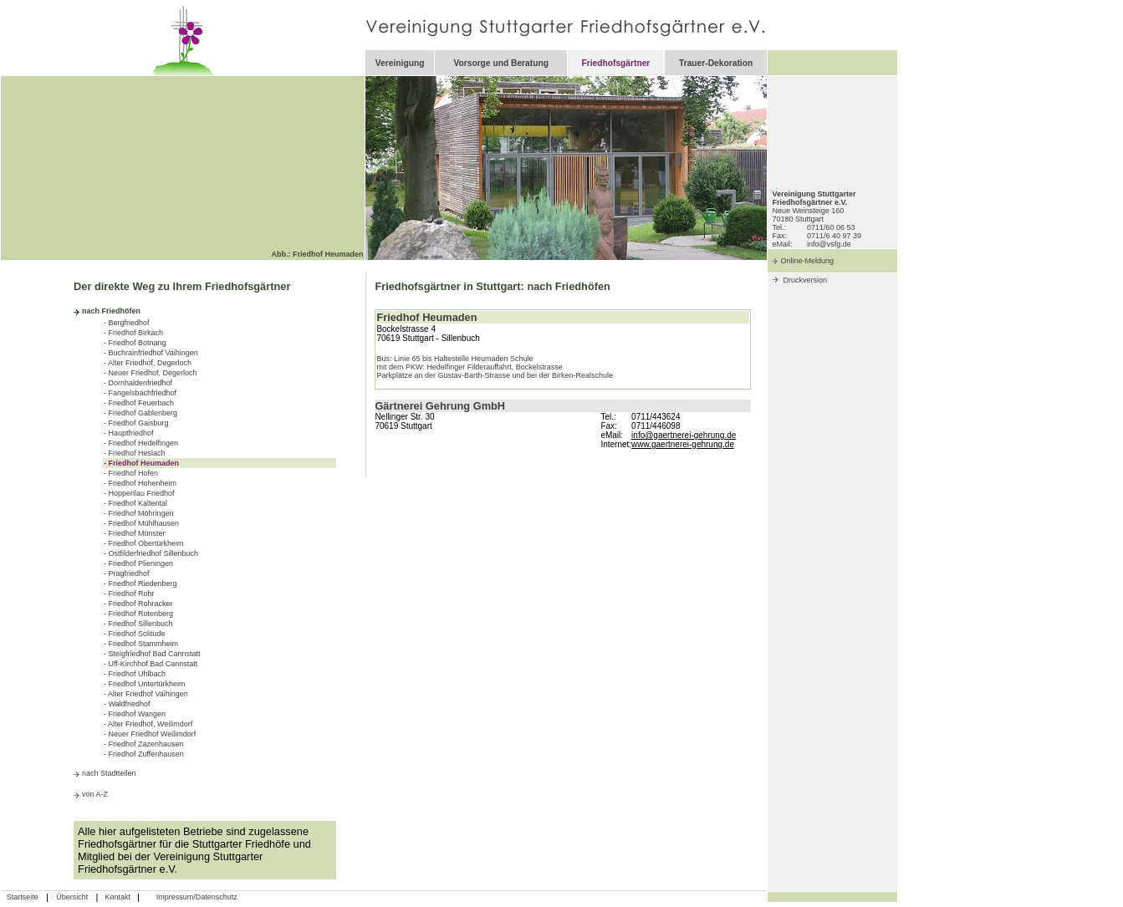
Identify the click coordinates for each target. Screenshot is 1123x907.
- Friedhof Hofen (131, 473)
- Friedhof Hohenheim (140, 483)
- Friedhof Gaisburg (136, 423)
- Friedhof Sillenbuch (138, 623)
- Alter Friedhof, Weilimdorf (148, 724)
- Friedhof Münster (135, 533)
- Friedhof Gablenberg (140, 413)
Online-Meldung (807, 261)
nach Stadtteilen (109, 773)
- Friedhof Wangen (135, 714)
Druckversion (805, 280)
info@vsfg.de (829, 244)
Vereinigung (400, 63)
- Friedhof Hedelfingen (141, 443)
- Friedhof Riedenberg (140, 583)
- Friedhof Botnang (135, 343)
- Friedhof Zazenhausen (144, 744)
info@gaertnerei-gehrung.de (683, 435)
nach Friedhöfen (111, 311)
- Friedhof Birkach (133, 333)
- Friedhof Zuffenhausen (144, 754)
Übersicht (72, 897)
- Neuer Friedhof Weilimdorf (150, 734)
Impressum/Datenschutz (196, 897)
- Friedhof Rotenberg (138, 613)
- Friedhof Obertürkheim (144, 543)
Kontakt (117, 897)
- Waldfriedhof (127, 704)
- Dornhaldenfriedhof (138, 383)
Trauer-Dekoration (716, 63)
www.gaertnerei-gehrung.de (682, 444)
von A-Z (95, 794)
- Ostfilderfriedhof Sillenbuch (151, 553)
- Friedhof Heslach (135, 453)
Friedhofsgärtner (615, 63)
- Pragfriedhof (127, 573)
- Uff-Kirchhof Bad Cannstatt (150, 664)
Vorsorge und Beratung (501, 63)
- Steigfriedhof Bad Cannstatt (152, 654)
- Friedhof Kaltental (135, 503)
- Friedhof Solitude (135, 633)
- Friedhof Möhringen (139, 513)
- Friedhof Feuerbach (139, 403)
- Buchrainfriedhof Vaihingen (151, 353)
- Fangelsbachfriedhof (140, 393)
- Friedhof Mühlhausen (141, 523)
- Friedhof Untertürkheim (145, 684)
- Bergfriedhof (127, 322)
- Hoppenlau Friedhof (139, 493)
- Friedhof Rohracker (138, 603)
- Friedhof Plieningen (138, 563)
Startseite (22, 897)
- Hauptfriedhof (129, 433)
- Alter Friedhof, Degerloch (147, 363)
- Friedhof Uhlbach (135, 674)
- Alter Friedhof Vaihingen (146, 694)
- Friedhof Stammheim (141, 643)
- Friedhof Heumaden (141, 463)
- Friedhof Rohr (129, 593)
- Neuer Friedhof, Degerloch (150, 373)
